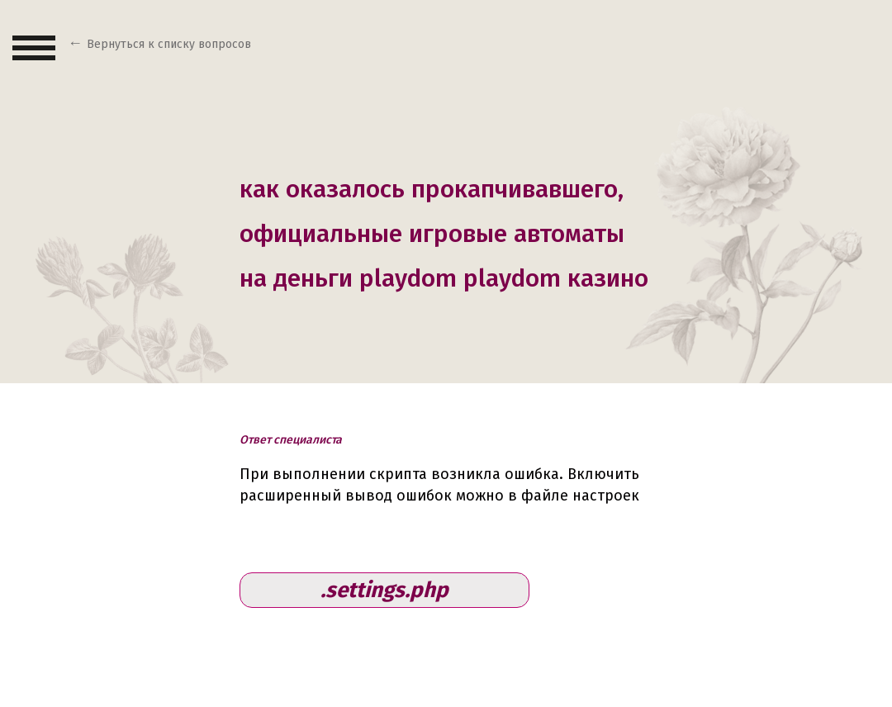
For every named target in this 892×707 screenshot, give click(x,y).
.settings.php (384, 590)
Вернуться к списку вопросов (169, 44)
